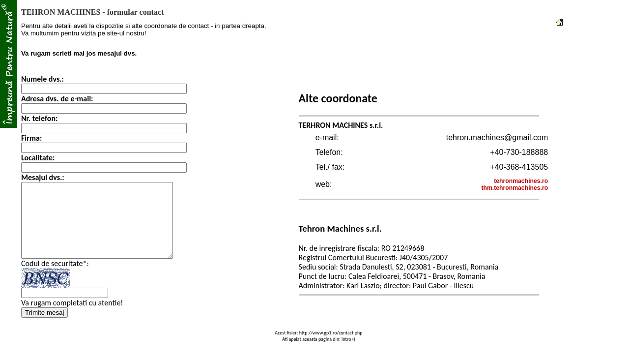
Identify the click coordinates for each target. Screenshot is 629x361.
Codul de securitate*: (55, 278)
